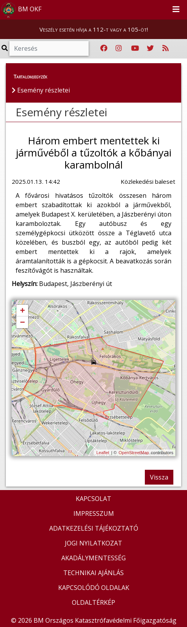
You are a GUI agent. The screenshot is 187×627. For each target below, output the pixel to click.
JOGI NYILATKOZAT (93, 543)
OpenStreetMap (134, 452)
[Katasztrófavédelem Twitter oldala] (150, 48)
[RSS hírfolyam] (165, 48)
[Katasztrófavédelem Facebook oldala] (104, 48)
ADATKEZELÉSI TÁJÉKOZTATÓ (93, 528)
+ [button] (22, 311)
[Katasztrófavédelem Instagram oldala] (119, 48)
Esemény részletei (61, 112)
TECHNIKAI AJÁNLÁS (93, 572)
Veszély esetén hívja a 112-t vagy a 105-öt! (93, 29)
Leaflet (102, 452)
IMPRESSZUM (93, 513)
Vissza (159, 477)
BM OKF (21, 10)
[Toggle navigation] (176, 10)
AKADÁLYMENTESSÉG (93, 558)
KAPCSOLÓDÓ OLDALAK (93, 587)
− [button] (22, 322)
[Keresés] (49, 48)
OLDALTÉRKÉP (93, 602)
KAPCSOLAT (93, 498)
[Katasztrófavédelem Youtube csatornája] (135, 48)
